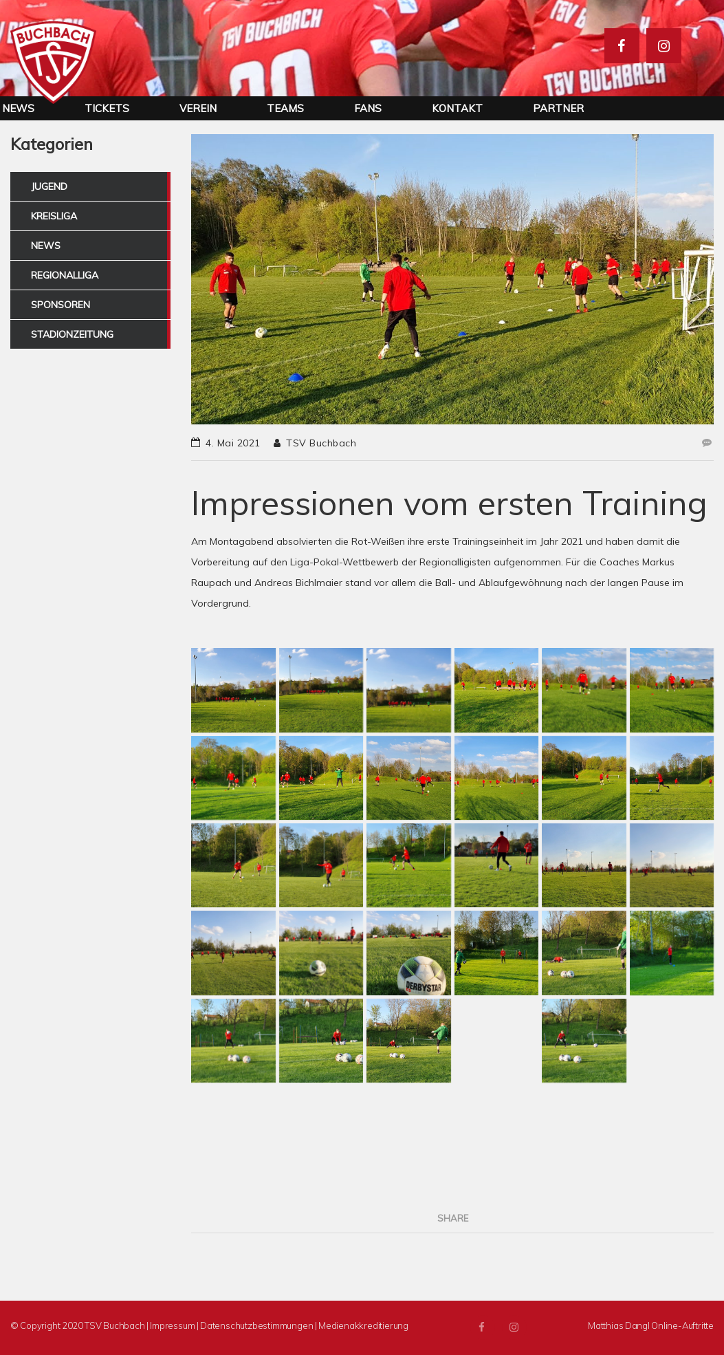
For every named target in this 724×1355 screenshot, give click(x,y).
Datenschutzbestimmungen (256, 1325)
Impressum (172, 1325)
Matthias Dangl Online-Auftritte (651, 1325)
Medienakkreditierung (363, 1325)
